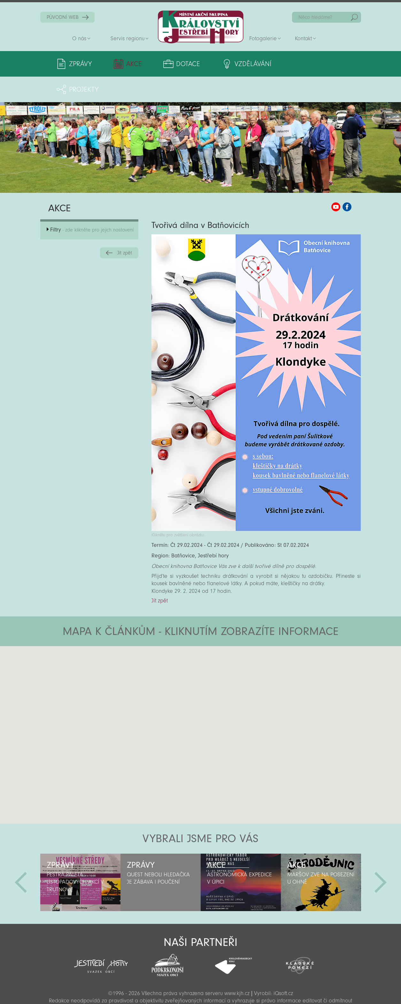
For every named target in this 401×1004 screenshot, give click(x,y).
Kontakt (303, 38)
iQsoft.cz (283, 967)
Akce (133, 64)
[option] (80, 857)
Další (380, 856)
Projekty (319, 64)
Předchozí (21, 856)
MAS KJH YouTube (335, 181)
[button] (218, 658)
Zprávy (80, 64)
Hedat (354, 17)
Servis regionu (127, 38)
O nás (79, 38)
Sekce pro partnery (200, 990)
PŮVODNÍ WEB (63, 17)
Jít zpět (124, 227)
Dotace (186, 64)
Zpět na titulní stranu (201, 27)
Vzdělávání (250, 64)
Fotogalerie (263, 38)
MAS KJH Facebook (347, 181)
